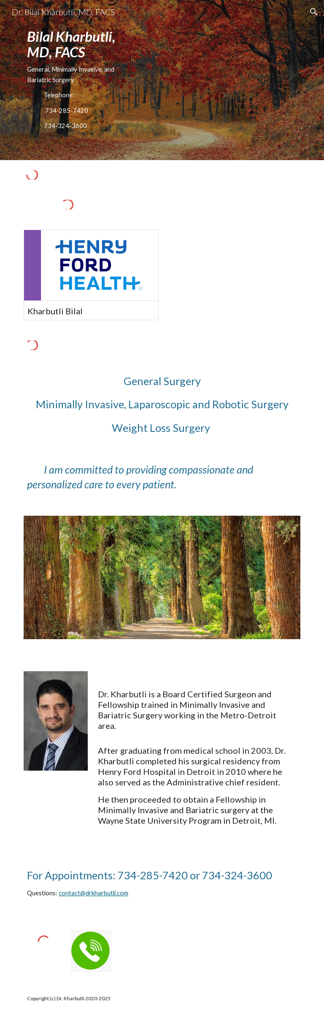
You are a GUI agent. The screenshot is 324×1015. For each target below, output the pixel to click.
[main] (79, 80)
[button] (314, 12)
